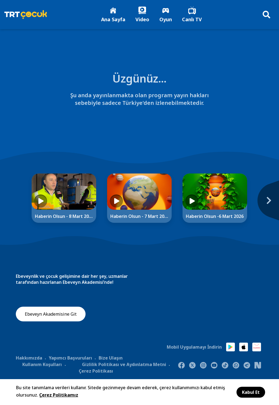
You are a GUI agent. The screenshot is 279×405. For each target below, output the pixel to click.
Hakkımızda (29, 358)
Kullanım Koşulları (42, 365)
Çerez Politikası (96, 371)
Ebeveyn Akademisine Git (51, 315)
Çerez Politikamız (58, 395)
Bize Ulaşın (111, 358)
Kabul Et (251, 392)
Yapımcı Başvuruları (70, 358)
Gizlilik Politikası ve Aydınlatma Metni (124, 365)
